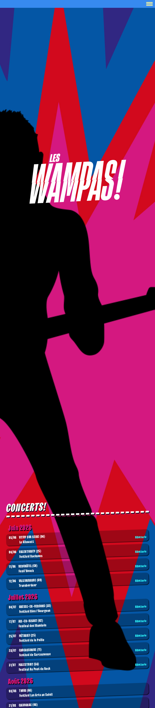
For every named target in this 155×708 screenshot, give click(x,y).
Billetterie (140, 537)
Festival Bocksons (78, 554)
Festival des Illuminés (78, 623)
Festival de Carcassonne (78, 652)
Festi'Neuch (78, 568)
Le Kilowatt (78, 539)
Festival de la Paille (78, 638)
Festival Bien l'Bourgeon (78, 609)
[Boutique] (77, 178)
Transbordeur (78, 583)
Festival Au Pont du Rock (78, 667)
